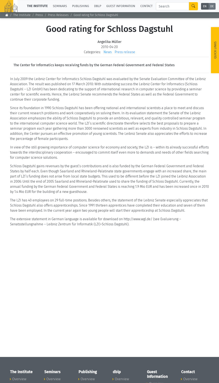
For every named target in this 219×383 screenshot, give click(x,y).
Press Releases (58, 15)
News (108, 52)
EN (205, 6)
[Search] (172, 6)
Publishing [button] (80, 6)
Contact (146, 6)
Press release (125, 52)
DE (212, 6)
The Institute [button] (37, 6)
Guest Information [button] (120, 6)
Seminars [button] (60, 6)
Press (39, 15)
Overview (19, 379)
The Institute (22, 15)
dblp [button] (97, 6)
